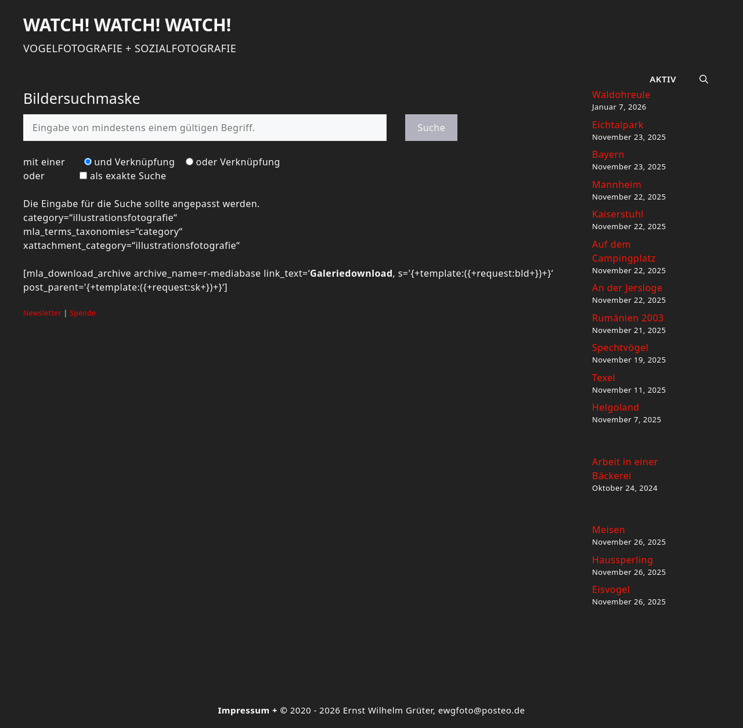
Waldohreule (621, 94)
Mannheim (616, 184)
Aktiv (663, 79)
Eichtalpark (618, 124)
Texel (603, 377)
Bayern (608, 154)
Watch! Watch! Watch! (127, 25)
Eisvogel (611, 589)
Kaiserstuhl (618, 214)
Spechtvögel (620, 347)
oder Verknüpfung (238, 161)
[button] (704, 79)
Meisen (608, 529)
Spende (83, 313)
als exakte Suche (128, 175)
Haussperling (622, 559)
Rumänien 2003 (628, 318)
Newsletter (42, 313)
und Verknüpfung (134, 161)
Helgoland (616, 407)
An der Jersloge (627, 287)
